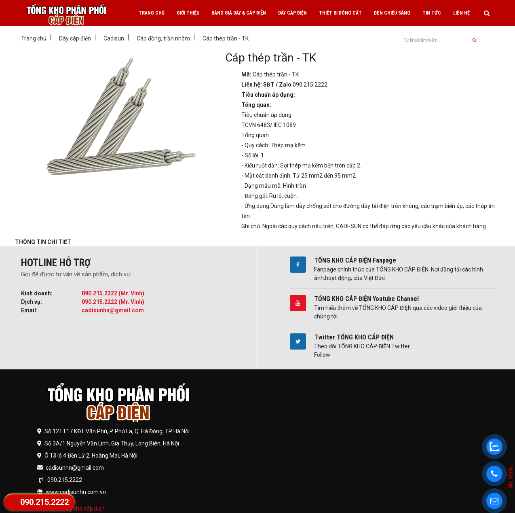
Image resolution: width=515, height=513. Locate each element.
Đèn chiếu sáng (392, 13)
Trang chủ (152, 13)
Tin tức (431, 13)
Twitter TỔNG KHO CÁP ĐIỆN (354, 337)
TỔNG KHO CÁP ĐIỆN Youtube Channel (366, 299)
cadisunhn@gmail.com (113, 310)
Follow (322, 355)
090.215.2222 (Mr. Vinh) (113, 293)
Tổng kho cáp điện (82, 508)
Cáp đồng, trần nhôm (163, 38)
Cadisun (113, 38)
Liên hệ (461, 13)
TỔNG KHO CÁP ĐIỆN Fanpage (355, 260)
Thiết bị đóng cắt (340, 13)
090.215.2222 (44, 502)
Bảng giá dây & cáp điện (238, 13)
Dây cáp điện (292, 13)
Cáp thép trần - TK (226, 38)
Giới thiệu (188, 13)
